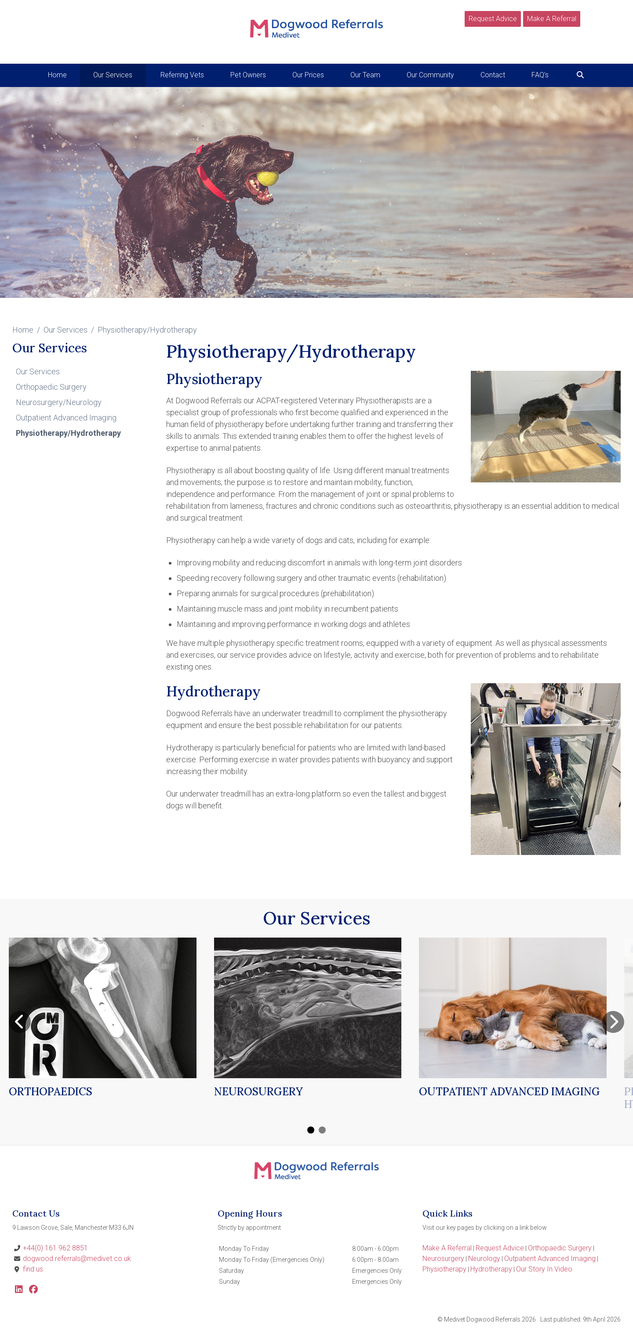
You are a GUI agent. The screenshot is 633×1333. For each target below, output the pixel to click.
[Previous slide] (20, 1022)
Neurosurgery (443, 1258)
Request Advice (493, 18)
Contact (492, 75)
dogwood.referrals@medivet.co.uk (77, 1258)
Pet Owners (248, 75)
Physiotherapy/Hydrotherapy (68, 433)
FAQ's (540, 75)
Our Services (65, 329)
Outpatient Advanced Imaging (66, 417)
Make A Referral (551, 18)
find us (33, 1269)
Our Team (365, 75)
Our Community (430, 75)
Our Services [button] (112, 75)
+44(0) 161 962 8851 (55, 1248)
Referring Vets (182, 75)
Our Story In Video (544, 1269)
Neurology (484, 1258)
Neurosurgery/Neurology (59, 402)
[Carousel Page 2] (322, 1130)
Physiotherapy (444, 1269)
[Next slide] (613, 1022)
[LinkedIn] (18, 1290)
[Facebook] (33, 1290)
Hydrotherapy (491, 1269)
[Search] (580, 75)
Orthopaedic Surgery (51, 386)
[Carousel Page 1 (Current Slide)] (310, 1130)
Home (57, 75)
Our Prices (308, 75)
